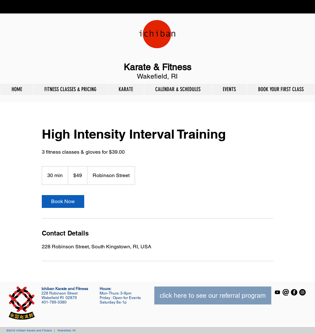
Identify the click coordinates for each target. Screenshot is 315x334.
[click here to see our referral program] (212, 295)
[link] (63, 201)
